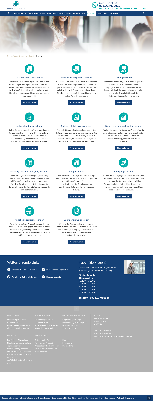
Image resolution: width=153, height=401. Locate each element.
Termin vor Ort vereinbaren (22, 292)
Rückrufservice (41, 367)
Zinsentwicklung (69, 344)
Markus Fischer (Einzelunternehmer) (20, 71)
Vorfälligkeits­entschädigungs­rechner (19, 377)
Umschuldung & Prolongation (74, 338)
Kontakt (65, 355)
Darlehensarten (13, 338)
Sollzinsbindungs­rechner (17, 364)
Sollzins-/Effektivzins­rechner (19, 367)
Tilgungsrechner (14, 361)
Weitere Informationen (126, 398)
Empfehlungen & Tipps (16, 335)
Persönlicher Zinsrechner (21, 285)
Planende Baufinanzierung (18, 344)
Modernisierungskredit (44, 344)
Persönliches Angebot (54, 285)
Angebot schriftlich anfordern (47, 361)
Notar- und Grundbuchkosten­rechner (19, 371)
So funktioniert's (42, 355)
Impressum (67, 358)
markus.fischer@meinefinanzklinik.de (116, 352)
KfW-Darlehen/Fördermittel (18, 341)
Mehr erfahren (29, 118)
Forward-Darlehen (70, 341)
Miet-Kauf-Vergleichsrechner (19, 358)
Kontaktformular (52, 292)
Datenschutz (67, 361)
